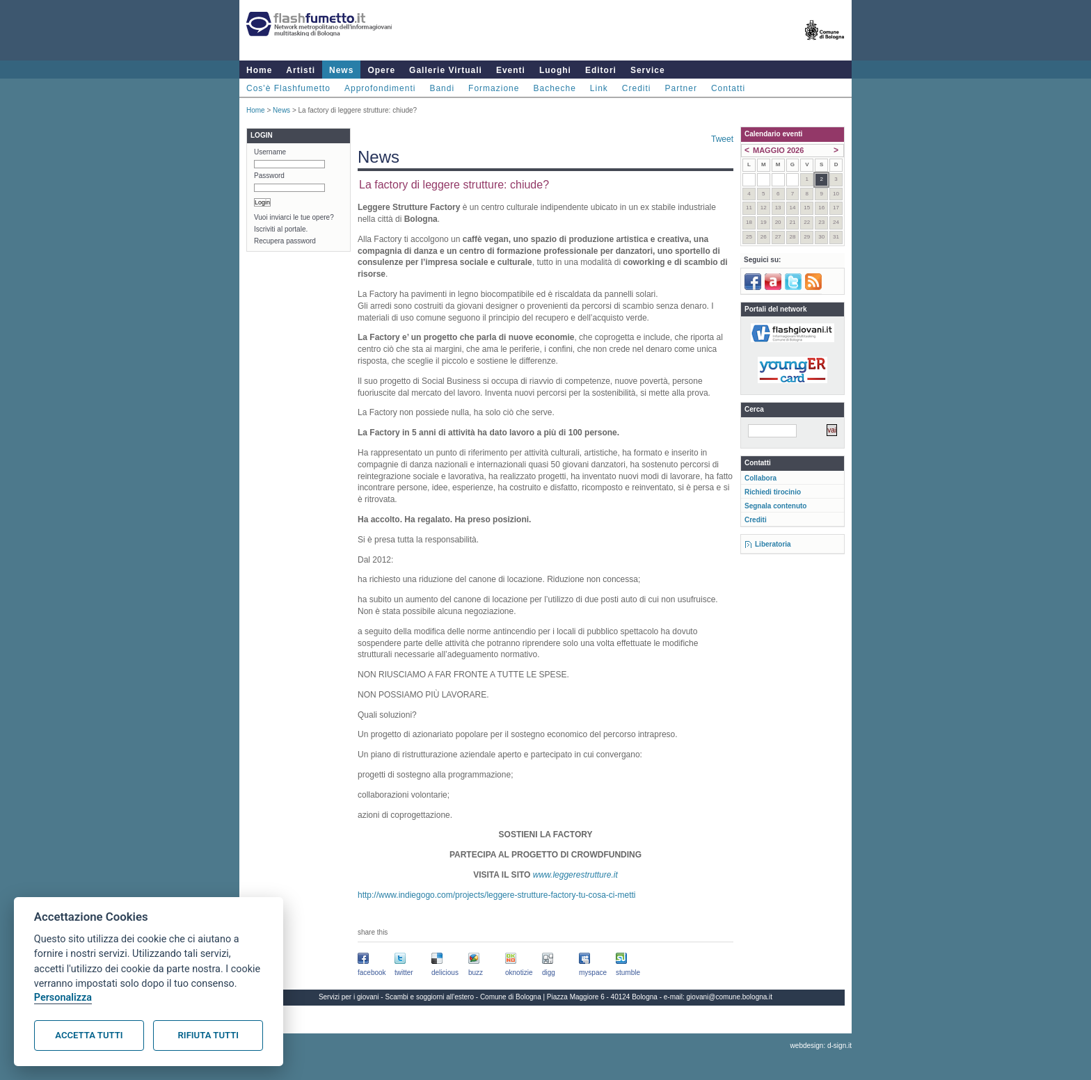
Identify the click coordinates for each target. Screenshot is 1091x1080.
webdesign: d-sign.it (821, 1045)
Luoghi (555, 70)
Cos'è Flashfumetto (288, 88)
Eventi (510, 70)
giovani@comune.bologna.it (730, 997)
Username (270, 152)
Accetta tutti (88, 1035)
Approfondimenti (379, 88)
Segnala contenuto (775, 506)
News (341, 70)
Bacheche (554, 88)
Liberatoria (773, 544)
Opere (381, 70)
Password (269, 175)
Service (647, 70)
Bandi (441, 88)
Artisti (300, 70)
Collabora (760, 478)
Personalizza (63, 998)
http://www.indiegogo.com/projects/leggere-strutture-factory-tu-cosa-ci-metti (497, 895)
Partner (681, 88)
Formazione (493, 88)
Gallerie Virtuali (445, 70)
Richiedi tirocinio (772, 492)
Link (599, 88)
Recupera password (285, 241)
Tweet (722, 139)
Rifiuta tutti (208, 1035)
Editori (600, 70)
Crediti (636, 88)
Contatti (728, 88)
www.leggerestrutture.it (575, 875)
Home (259, 70)
